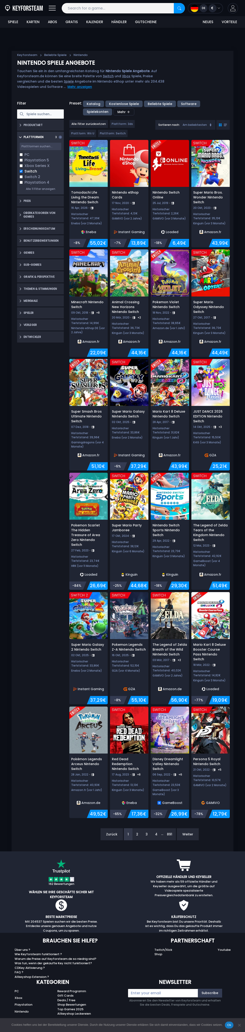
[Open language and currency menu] (205, 8)
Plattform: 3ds (122, 124)
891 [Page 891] (169, 834)
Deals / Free (66, 1000)
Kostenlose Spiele (124, 104)
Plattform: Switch (113, 133)
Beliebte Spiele (55, 55)
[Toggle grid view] (223, 125)
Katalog (93, 104)
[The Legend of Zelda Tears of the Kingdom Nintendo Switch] (210, 531)
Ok (229, 1025)
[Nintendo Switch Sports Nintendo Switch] (170, 531)
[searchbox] (40, 114)
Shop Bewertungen (71, 1004)
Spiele (69, 81)
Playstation (23, 1004)
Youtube (224, 950)
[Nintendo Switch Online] (170, 193)
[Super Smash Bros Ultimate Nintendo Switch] (88, 414)
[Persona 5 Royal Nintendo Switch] (210, 762)
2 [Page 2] (137, 834)
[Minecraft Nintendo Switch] (88, 303)
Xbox (126, 76)
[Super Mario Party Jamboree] (129, 531)
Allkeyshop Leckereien (74, 1013)
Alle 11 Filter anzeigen (40, 189)
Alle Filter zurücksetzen (88, 124)
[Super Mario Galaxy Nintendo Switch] (129, 414)
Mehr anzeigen (79, 86)
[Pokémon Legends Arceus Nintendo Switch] (88, 762)
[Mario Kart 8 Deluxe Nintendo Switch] (170, 414)
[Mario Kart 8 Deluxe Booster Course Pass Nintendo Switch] (210, 648)
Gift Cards (65, 995)
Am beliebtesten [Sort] (197, 125)
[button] (233, 8)
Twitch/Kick (163, 950)
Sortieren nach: (169, 125)
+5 (219, 770)
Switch (108, 76)
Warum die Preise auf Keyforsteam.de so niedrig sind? (55, 959)
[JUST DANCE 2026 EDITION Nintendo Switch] (210, 414)
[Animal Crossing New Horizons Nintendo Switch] (129, 303)
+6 (180, 774)
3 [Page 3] (147, 834)
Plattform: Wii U (82, 133)
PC (17, 991)
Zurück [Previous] (111, 834)
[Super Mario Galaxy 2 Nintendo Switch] (88, 648)
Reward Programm (71, 991)
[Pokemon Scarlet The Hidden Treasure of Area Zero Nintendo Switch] (88, 531)
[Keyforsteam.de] (24, 8)
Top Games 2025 (70, 1009)
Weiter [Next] (187, 834)
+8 (98, 313)
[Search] (179, 8)
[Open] (52, 8)
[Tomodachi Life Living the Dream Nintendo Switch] (88, 193)
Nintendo (22, 1011)
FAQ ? (19, 972)
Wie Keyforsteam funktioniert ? (38, 954)
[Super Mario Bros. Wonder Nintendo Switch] (210, 193)
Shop (158, 954)
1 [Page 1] (128, 834)
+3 (220, 427)
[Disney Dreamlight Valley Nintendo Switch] (170, 762)
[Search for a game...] (123, 8)
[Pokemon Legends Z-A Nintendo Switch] (129, 648)
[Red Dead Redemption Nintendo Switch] (129, 762)
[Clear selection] (60, 137)
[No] (239, 1025)
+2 (139, 317)
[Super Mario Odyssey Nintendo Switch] (210, 303)
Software (188, 104)
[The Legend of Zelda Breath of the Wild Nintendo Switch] (170, 648)
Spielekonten (97, 111)
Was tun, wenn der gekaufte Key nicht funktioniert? (53, 963)
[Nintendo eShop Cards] (129, 193)
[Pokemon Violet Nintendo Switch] (170, 303)
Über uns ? (22, 950)
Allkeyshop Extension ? (32, 977)
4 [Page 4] (156, 834)
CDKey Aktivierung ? (30, 968)
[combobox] (185, 125)
